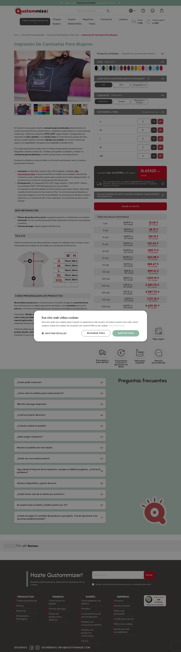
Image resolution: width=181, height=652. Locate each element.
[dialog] (90, 326)
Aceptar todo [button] (126, 333)
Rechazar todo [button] (96, 333)
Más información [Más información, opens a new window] (117, 325)
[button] (54, 333)
